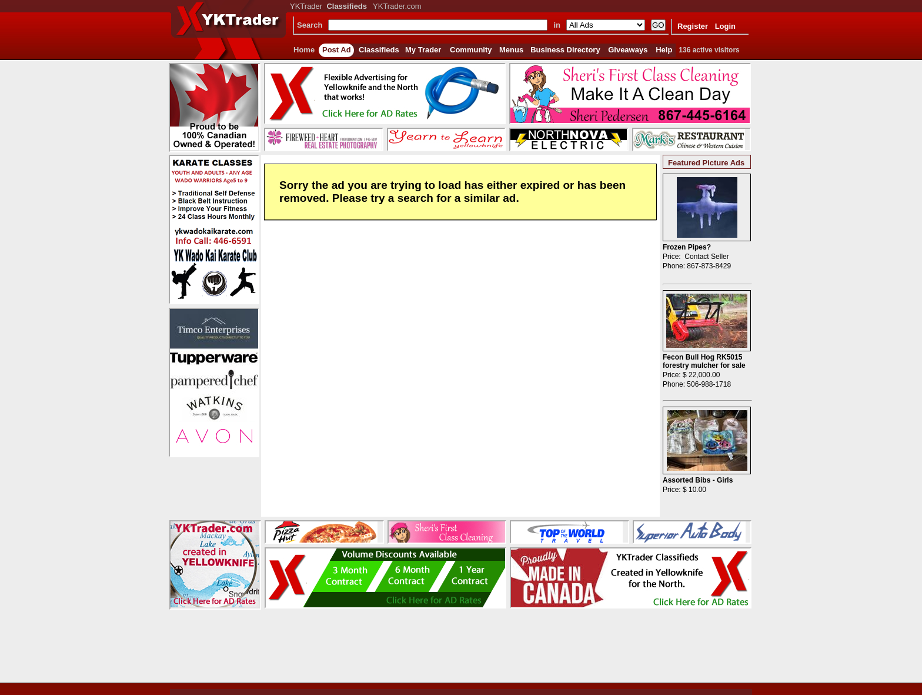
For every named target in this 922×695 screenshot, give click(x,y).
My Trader (423, 49)
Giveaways (627, 49)
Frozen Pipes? (687, 247)
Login (725, 26)
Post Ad (336, 49)
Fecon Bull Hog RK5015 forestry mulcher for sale (704, 361)
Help (664, 49)
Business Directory (565, 49)
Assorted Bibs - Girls (698, 480)
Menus (511, 49)
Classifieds (379, 49)
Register (692, 26)
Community (471, 49)
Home (304, 49)
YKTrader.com (397, 6)
